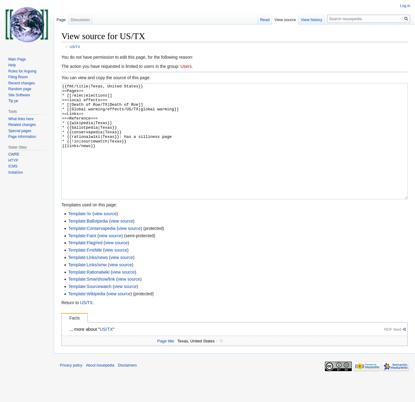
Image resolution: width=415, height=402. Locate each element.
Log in (405, 6)
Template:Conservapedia (91, 251)
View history (311, 19)
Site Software (19, 95)
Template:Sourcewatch (89, 309)
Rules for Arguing (22, 71)
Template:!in (79, 236)
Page (61, 19)
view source (105, 236)
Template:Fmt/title (85, 273)
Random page (19, 89)
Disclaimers (127, 388)
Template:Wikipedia (86, 316)
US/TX (75, 47)
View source (285, 19)
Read (265, 19)
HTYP (13, 160)
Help (12, 65)
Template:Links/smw (87, 287)
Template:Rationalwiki (88, 295)
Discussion (80, 19)
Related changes (22, 125)
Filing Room (18, 77)
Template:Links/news (88, 280)
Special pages (19, 131)
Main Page (17, 59)
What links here (21, 119)
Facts (74, 340)
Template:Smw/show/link (91, 302)
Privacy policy (71, 388)
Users (186, 66)
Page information (22, 137)
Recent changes (21, 83)
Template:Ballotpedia (88, 244)
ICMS (12, 166)
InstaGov (15, 172)
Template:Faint (82, 258)
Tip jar (13, 101)
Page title (165, 364)
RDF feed (392, 352)
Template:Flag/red (85, 265)
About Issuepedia (100, 388)
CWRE (14, 154)
